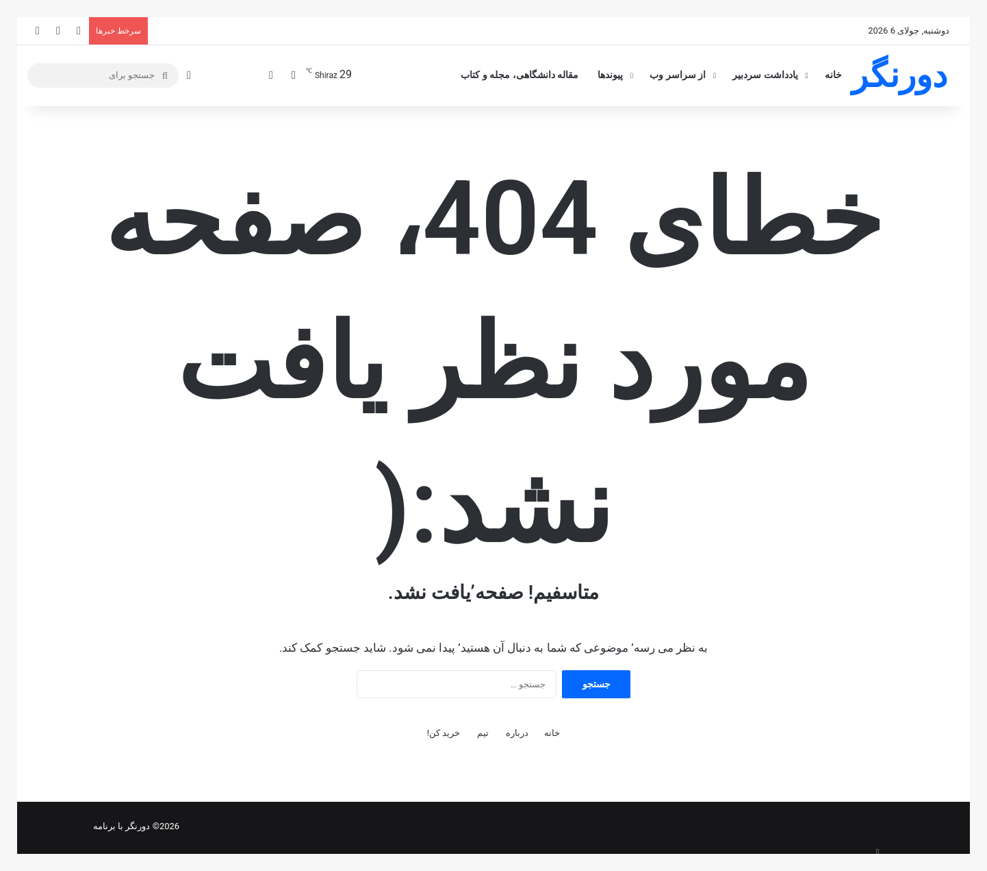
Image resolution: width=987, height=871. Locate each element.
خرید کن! (444, 733)
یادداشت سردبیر (765, 75)
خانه (833, 75)
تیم (483, 733)
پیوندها (610, 75)
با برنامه (108, 826)
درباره (517, 733)
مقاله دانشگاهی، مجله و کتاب (519, 75)
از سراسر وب (678, 75)
